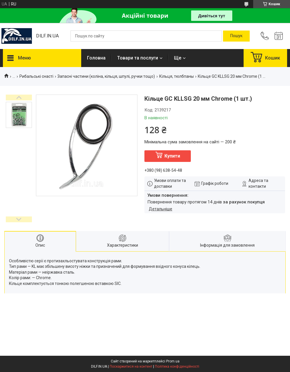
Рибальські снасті (36, 76)
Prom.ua (173, 361)
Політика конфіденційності (177, 366)
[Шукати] (236, 35)
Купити (172, 156)
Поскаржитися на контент (131, 366)
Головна (96, 58)
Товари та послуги (137, 58)
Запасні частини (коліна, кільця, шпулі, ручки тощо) (106, 76)
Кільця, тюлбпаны (176, 76)
